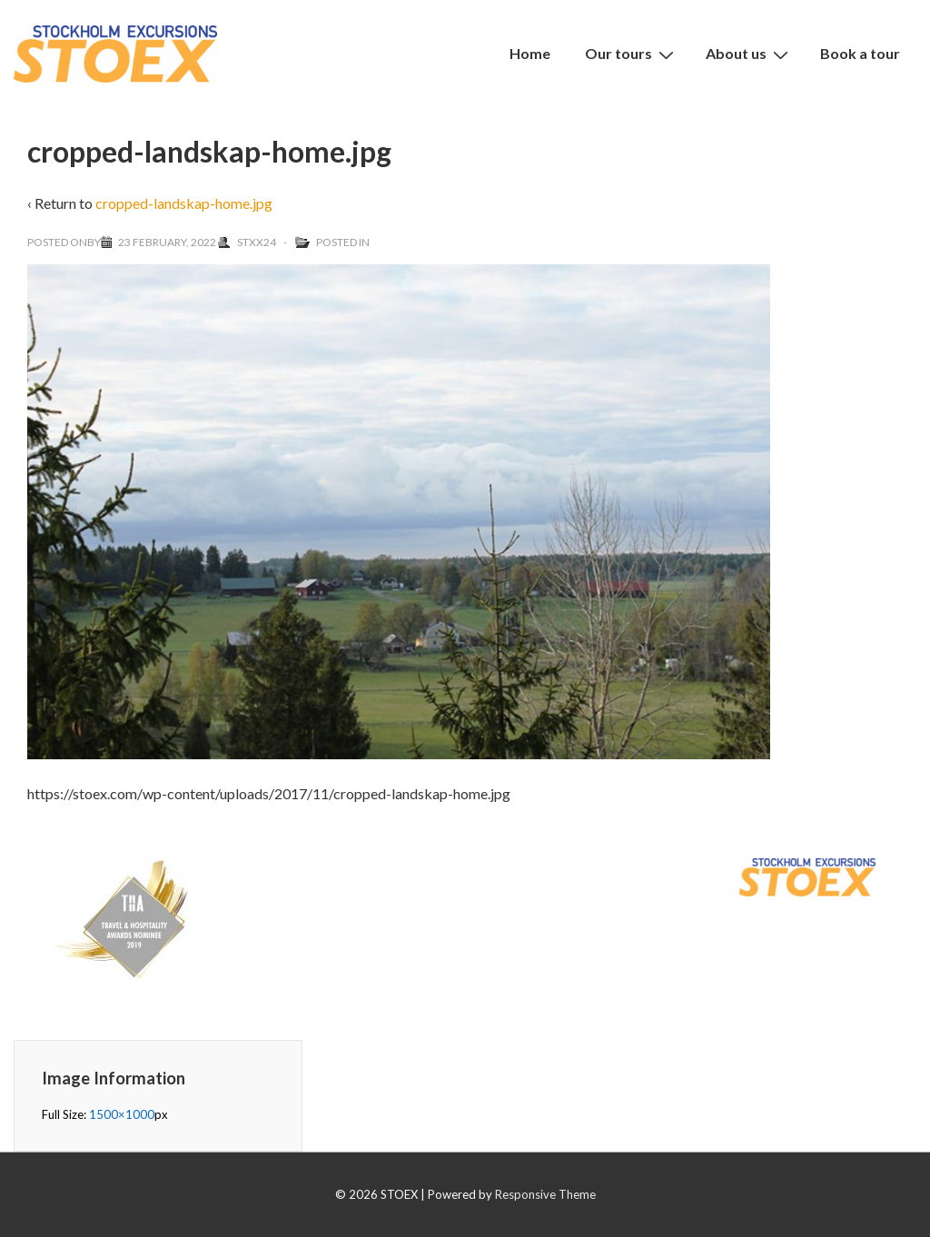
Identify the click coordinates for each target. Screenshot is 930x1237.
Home (530, 53)
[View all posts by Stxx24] (248, 242)
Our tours (631, 53)
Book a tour (860, 53)
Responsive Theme (545, 1194)
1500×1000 (121, 1114)
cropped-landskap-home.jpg (183, 203)
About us (749, 53)
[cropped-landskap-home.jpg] (167, 242)
